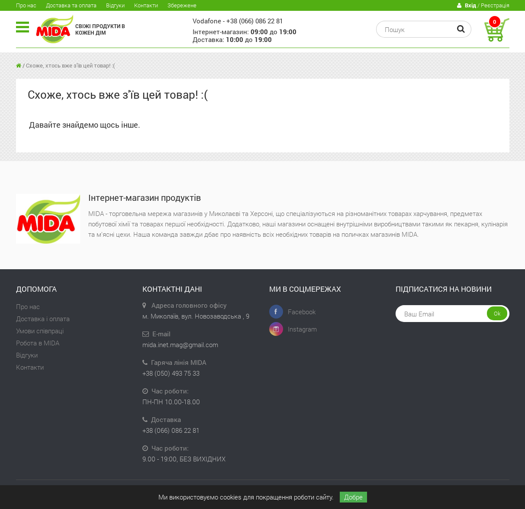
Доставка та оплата (71, 5)
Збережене (181, 5)
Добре (353, 497)
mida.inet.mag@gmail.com (180, 344)
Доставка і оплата (43, 318)
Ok (497, 313)
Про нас (26, 5)
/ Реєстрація (483, 5)
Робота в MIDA (37, 342)
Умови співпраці (40, 330)
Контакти (146, 5)
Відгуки (115, 5)
